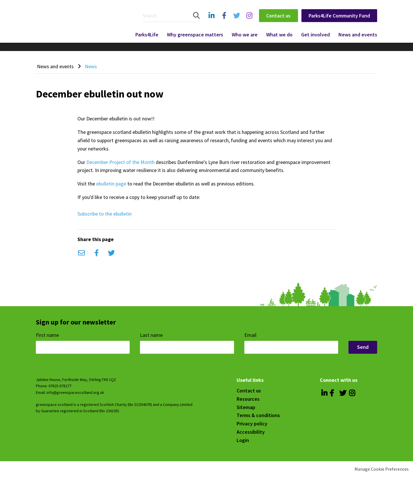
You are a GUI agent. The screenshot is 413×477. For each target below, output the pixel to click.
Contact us (278, 15)
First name (48, 335)
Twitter (236, 21)
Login (243, 440)
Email (81, 253)
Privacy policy (252, 423)
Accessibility (251, 432)
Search (196, 15)
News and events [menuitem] (357, 34)
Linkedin (211, 21)
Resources (248, 399)
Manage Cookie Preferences (381, 469)
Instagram (249, 21)
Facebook (223, 21)
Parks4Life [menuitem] (146, 34)
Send (363, 347)
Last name (152, 335)
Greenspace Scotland (78, 21)
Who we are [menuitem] (245, 34)
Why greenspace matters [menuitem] (195, 34)
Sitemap (246, 407)
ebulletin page (111, 183)
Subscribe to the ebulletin (104, 213)
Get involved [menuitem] (315, 34)
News (91, 66)
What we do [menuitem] (279, 34)
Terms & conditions (258, 415)
